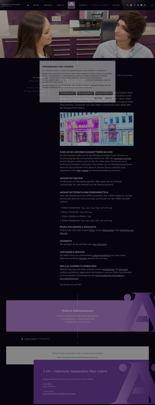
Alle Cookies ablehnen (86, 93)
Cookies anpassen (67, 93)
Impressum (108, 98)
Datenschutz (98, 98)
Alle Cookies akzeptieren (104, 93)
